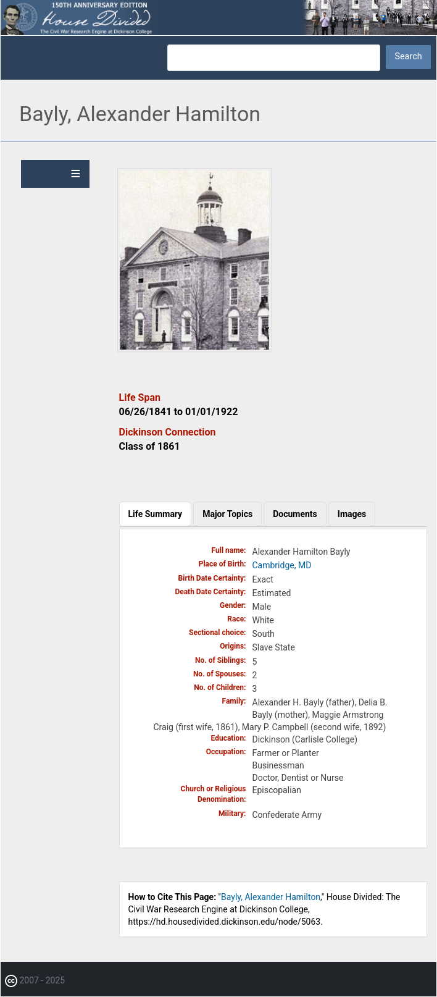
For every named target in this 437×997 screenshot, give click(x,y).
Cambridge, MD (282, 565)
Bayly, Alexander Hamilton (270, 897)
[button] (194, 349)
